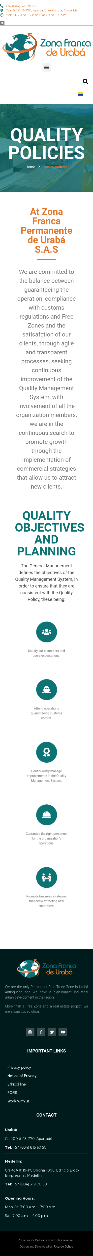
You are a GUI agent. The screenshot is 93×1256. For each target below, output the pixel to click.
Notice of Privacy (21, 1075)
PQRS (12, 1092)
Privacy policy (19, 1067)
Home (30, 167)
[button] (46, 67)
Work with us (18, 1101)
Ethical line (16, 1084)
